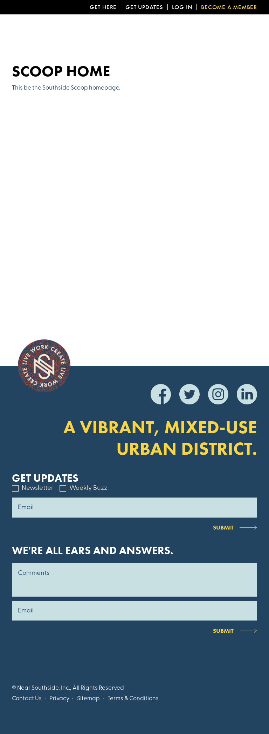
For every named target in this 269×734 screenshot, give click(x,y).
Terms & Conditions (133, 699)
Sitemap (88, 699)
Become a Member (229, 7)
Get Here (103, 7)
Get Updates (144, 7)
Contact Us (27, 699)
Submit (223, 527)
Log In (182, 7)
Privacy (59, 699)
